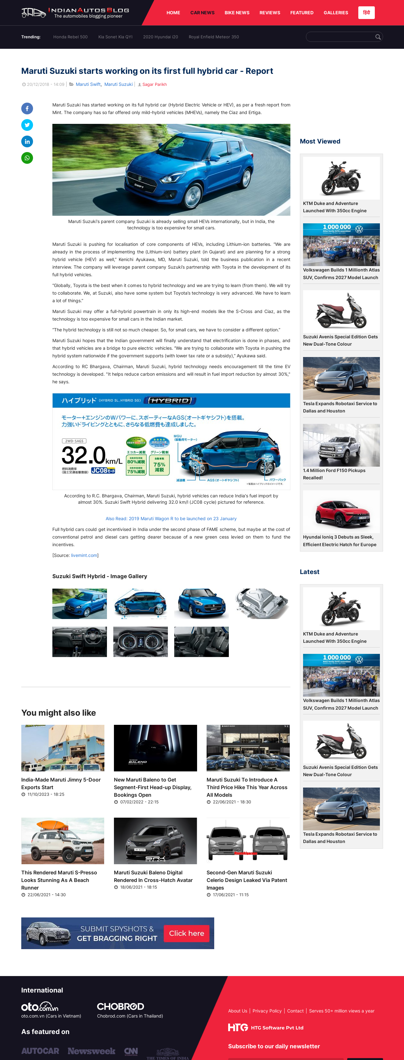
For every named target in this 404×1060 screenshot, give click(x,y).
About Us (237, 1010)
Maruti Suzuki (118, 84)
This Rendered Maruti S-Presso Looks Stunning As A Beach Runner (59, 880)
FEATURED (302, 12)
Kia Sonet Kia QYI (115, 36)
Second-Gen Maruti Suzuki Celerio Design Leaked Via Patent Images (247, 880)
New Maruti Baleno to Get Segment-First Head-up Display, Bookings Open (153, 787)
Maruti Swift (88, 84)
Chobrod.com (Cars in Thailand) (130, 1015)
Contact (295, 1010)
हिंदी (366, 12)
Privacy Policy (267, 1010)
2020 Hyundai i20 (160, 36)
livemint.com (84, 555)
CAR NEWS (202, 12)
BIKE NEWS (237, 12)
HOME (173, 12)
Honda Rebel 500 (70, 36)
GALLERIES (336, 12)
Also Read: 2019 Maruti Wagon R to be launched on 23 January (171, 518)
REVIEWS (270, 12)
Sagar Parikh (152, 84)
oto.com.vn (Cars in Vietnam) (51, 1015)
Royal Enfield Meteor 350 (214, 36)
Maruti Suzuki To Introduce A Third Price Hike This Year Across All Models (247, 787)
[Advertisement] (341, 96)
